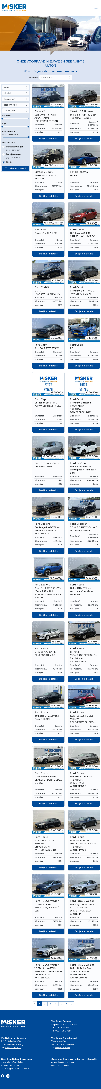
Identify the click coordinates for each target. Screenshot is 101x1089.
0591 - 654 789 (62, 1031)
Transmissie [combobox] (10, 105)
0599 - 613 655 (62, 1047)
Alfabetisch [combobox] (47, 77)
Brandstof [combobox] (9, 99)
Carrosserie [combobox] (10, 110)
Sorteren (33, 77)
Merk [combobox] (6, 87)
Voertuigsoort (9, 142)
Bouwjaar (6, 115)
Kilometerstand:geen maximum (10, 132)
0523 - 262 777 (13, 1047)
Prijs (4, 123)
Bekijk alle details (48, 138)
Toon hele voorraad (15, 168)
